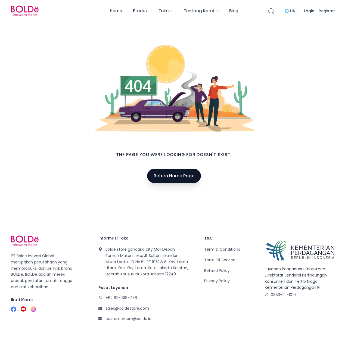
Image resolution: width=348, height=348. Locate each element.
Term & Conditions (222, 249)
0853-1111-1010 (283, 294)
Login (309, 11)
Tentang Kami (201, 11)
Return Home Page (174, 176)
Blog (233, 11)
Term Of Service (219, 260)
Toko (166, 11)
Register (327, 11)
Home (116, 11)
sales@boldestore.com (127, 308)
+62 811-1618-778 (121, 297)
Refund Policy (217, 270)
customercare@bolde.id (128, 318)
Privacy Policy (217, 281)
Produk (140, 11)
